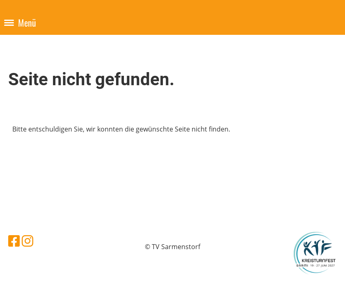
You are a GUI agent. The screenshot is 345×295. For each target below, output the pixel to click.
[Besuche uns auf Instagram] (27, 241)
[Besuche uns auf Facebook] (14, 241)
